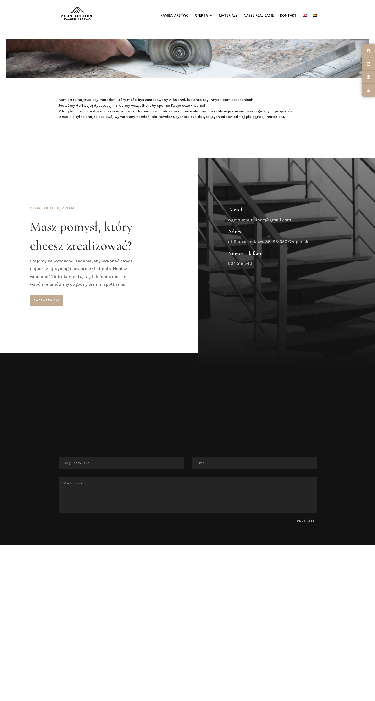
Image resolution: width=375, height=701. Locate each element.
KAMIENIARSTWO (174, 15)
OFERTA (201, 15)
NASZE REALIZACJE (259, 15)
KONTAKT (288, 15)
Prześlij (305, 521)
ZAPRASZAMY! (46, 300)
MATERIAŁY (228, 15)
